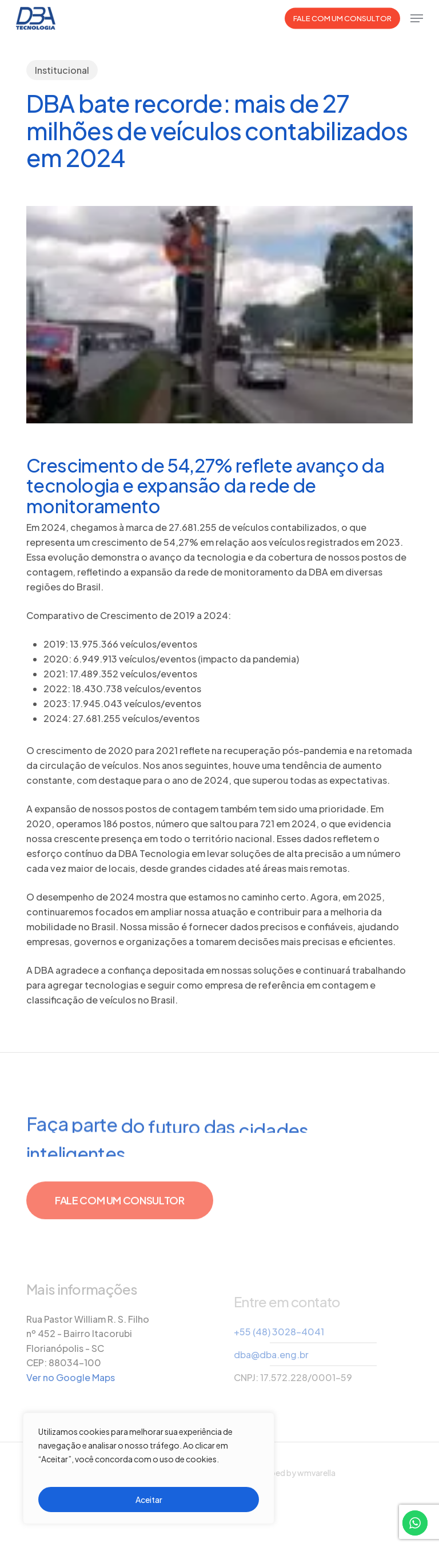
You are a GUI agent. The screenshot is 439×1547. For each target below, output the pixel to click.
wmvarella (316, 1472)
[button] (416, 18)
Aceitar (148, 1499)
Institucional (62, 70)
